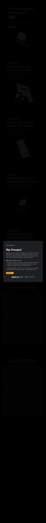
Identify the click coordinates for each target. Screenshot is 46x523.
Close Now (10, 273)
